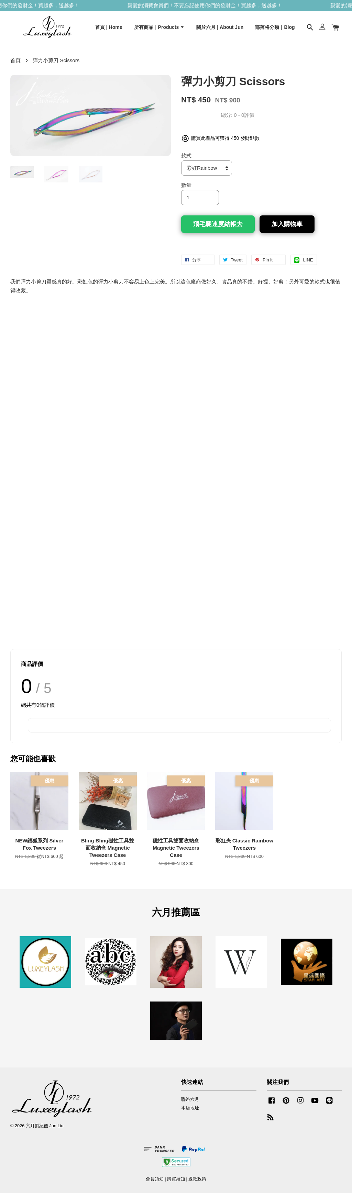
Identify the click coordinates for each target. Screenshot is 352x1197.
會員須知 (155, 1182)
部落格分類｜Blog (275, 28)
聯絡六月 (190, 1103)
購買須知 (176, 1182)
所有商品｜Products (159, 28)
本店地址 (190, 1111)
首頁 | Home (108, 28)
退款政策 (197, 1182)
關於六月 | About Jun (219, 28)
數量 (186, 189)
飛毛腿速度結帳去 (218, 227)
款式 (186, 159)
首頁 (15, 64)
